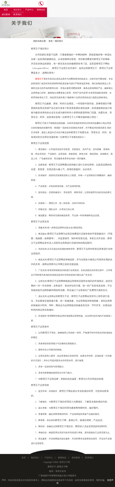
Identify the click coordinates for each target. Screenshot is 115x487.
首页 (6, 10)
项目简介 (17, 10)
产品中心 (29, 10)
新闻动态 (41, 10)
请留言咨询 (60, 471)
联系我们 (17, 14)
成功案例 (6, 14)
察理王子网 (64, 462)
